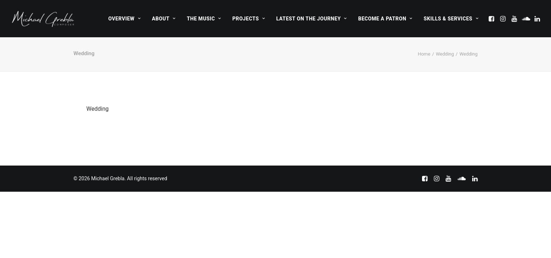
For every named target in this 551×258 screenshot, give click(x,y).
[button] (492, 18)
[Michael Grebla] (43, 19)
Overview (124, 19)
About (163, 19)
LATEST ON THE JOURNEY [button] (311, 19)
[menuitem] (124, 18)
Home (424, 54)
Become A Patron (385, 19)
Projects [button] (248, 19)
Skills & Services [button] (451, 19)
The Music (204, 19)
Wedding (445, 54)
